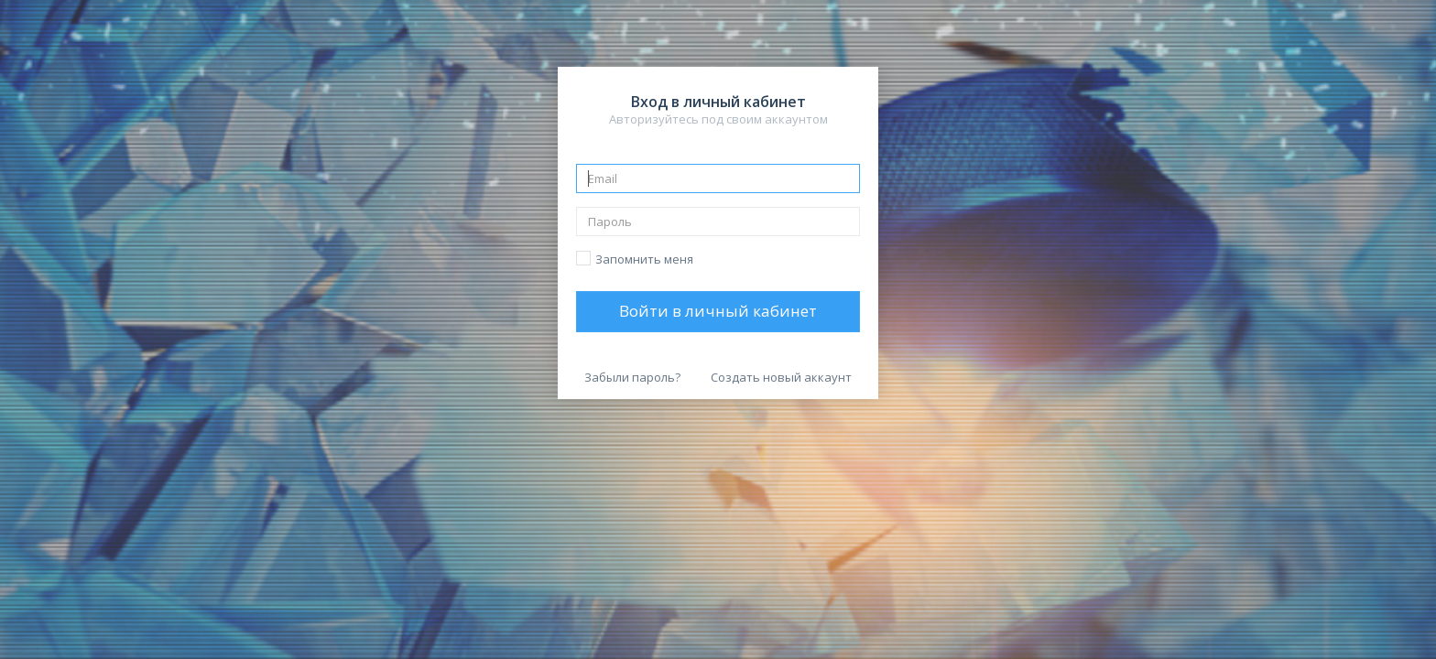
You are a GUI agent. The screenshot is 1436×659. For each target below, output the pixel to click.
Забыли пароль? (632, 377)
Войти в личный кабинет (718, 310)
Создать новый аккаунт (781, 377)
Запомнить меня (644, 259)
